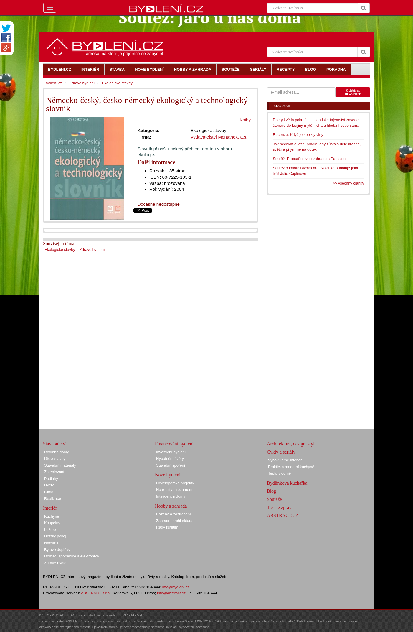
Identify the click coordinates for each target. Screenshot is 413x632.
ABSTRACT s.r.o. (96, 593)
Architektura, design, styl (291, 443)
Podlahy (51, 478)
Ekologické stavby (59, 249)
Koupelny (52, 523)
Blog (271, 490)
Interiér (50, 508)
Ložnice (50, 529)
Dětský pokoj (55, 536)
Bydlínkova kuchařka (287, 482)
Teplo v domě (279, 473)
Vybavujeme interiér (285, 460)
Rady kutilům (167, 527)
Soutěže (274, 499)
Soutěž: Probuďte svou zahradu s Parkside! (310, 159)
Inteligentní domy (170, 496)
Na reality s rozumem (174, 489)
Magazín (283, 105)
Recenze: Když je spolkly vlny (298, 134)
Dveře (49, 485)
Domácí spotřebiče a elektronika (71, 556)
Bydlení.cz (53, 83)
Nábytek (51, 543)
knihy (245, 119)
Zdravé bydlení (92, 249)
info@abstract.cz (171, 593)
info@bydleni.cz (175, 587)
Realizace (52, 498)
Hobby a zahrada (171, 505)
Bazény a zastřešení (173, 514)
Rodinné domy (56, 452)
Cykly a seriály (281, 452)
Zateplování (54, 472)
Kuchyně (51, 516)
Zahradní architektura (174, 521)
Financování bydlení (174, 443)
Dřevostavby (54, 458)
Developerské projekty (175, 483)
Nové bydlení (168, 474)
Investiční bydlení (171, 452)
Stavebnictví (55, 443)
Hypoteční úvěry (170, 458)
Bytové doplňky (57, 549)
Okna (48, 492)
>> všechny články (348, 183)
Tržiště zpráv (279, 507)
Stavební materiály (60, 465)
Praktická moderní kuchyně (291, 467)
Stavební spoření (170, 465)
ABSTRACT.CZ (282, 515)
